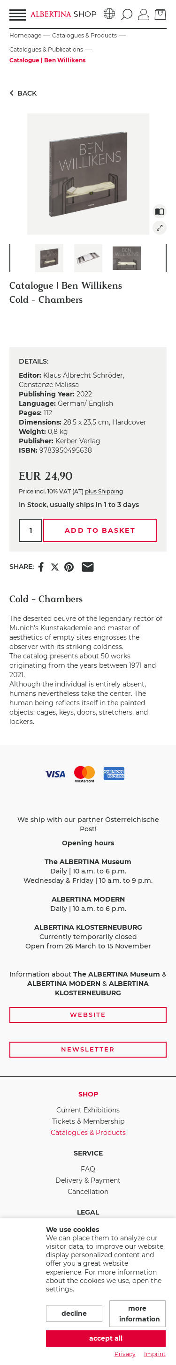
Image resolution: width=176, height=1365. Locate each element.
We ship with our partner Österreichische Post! (88, 824)
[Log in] (143, 14)
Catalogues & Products (88, 1132)
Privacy (125, 1354)
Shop (88, 1094)
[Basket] (160, 14)
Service (88, 1153)
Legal (88, 1212)
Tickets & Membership (88, 1121)
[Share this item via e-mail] (87, 566)
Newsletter (88, 1049)
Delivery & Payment (88, 1180)
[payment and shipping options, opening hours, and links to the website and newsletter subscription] (88, 911)
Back (21, 93)
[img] (160, 228)
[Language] (109, 14)
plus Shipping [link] (104, 491)
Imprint (155, 1354)
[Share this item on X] (55, 566)
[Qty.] (30, 530)
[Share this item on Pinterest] (69, 566)
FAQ (88, 1169)
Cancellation (88, 1191)
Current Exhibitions (88, 1110)
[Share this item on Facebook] (41, 566)
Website (88, 1014)
